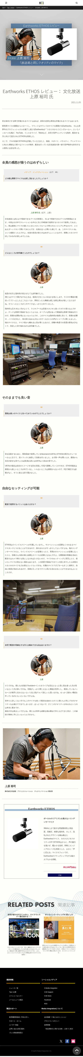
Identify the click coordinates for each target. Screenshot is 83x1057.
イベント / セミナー (16, 997)
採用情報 (47, 1026)
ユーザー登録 (13, 1026)
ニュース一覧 (13, 989)
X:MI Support (48, 993)
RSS (45, 1005)
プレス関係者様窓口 (16, 1033)
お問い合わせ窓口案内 (16, 1030)
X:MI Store (47, 997)
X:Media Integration (50, 989)
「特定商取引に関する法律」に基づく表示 (58, 1030)
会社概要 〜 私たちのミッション (55, 1018)
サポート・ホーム (15, 1022)
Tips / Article (10, 7)
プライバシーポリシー (51, 1022)
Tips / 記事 (12, 993)
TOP (3, 7)
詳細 (60, 875)
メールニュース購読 (16, 1001)
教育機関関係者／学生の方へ (19, 1018)
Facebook (47, 1001)
